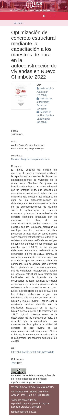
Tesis (14, 362)
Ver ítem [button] (19, 23)
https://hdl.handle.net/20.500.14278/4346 (32, 352)
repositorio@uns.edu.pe (23, 411)
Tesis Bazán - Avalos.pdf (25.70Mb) (45, 92)
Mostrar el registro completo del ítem (30, 159)
